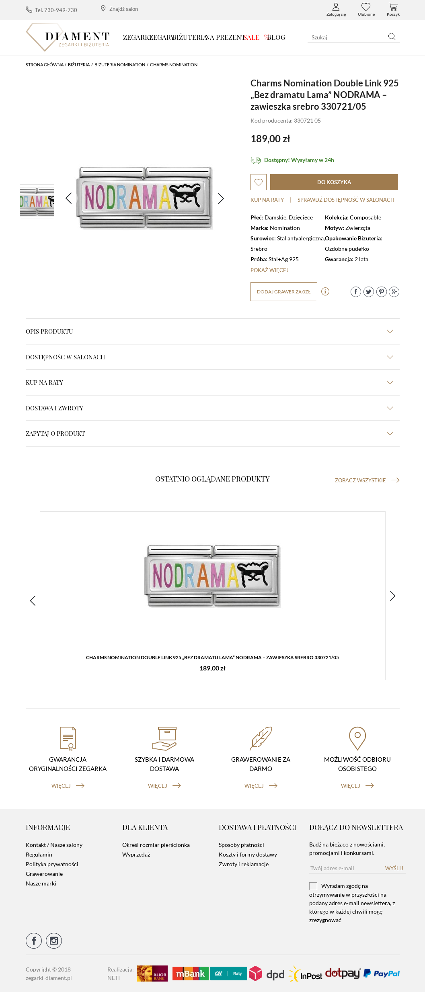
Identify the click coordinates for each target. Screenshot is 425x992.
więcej (67, 786)
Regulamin (39, 854)
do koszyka (334, 182)
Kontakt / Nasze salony (54, 844)
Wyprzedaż (136, 854)
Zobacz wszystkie (367, 480)
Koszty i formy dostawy (248, 854)
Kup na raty (267, 200)
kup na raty (209, 382)
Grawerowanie (44, 873)
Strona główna (45, 64)
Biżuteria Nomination (119, 64)
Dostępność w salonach (209, 357)
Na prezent (225, 37)
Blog (276, 37)
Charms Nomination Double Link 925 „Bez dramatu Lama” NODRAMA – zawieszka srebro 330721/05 (212, 657)
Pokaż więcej (269, 270)
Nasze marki (41, 883)
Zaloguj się (336, 9)
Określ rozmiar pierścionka (156, 844)
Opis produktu (209, 331)
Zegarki (137, 37)
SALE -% (256, 37)
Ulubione (366, 9)
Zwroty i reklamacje (244, 864)
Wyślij (394, 868)
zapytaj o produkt (209, 433)
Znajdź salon (119, 8)
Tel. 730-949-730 (51, 9)
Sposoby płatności (241, 844)
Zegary (162, 37)
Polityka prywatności (52, 864)
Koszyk (393, 9)
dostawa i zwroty (209, 408)
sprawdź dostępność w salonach (346, 200)
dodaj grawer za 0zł (284, 292)
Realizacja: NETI (120, 973)
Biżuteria (189, 37)
